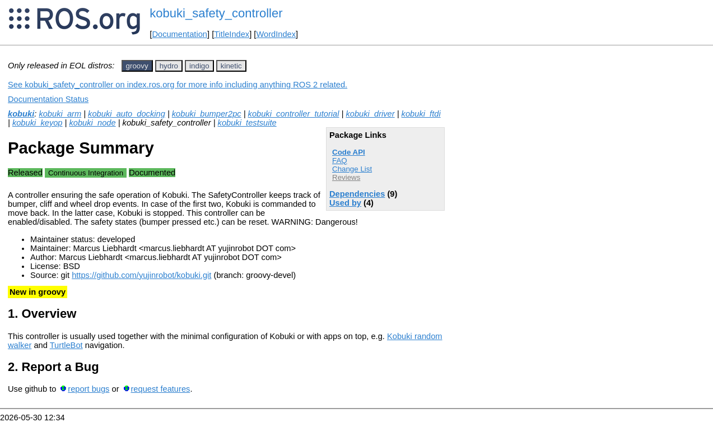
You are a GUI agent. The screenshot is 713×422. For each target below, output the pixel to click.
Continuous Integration (85, 173)
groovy (137, 66)
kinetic (231, 66)
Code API (348, 152)
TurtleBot (66, 345)
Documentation (179, 34)
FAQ (339, 160)
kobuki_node (92, 122)
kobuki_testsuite (247, 122)
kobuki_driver (370, 113)
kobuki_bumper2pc (206, 113)
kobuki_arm (60, 113)
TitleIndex (231, 34)
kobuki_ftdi (421, 113)
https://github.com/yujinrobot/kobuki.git (141, 275)
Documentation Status (48, 99)
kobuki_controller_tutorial (293, 113)
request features (160, 388)
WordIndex (276, 34)
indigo (199, 66)
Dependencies (357, 193)
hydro (169, 66)
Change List (352, 169)
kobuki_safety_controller (216, 13)
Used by (345, 202)
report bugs (88, 388)
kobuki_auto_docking (126, 113)
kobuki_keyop (37, 122)
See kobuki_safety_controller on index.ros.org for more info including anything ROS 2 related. (177, 84)
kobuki (21, 113)
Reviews (346, 177)
